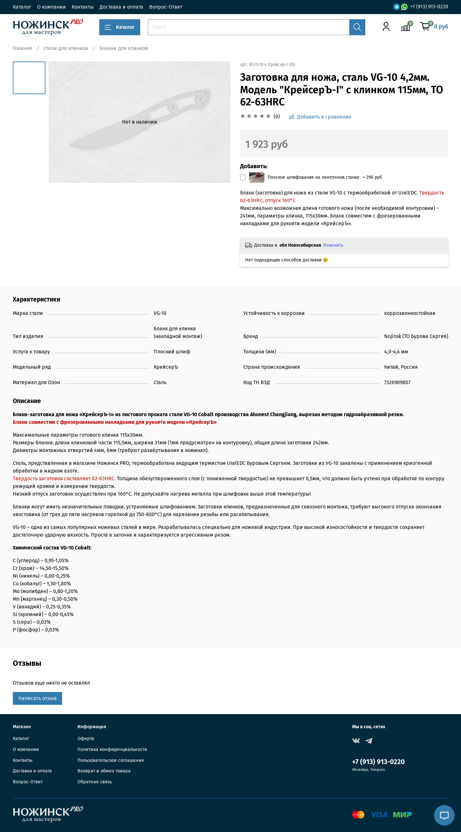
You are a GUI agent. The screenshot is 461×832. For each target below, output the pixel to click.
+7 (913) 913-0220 (429, 7)
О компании (51, 7)
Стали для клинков (66, 48)
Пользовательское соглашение (110, 760)
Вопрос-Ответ (165, 7)
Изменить (333, 245)
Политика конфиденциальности (112, 749)
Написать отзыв (37, 698)
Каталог (22, 7)
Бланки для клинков (124, 48)
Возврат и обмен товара (104, 771)
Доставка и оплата (121, 7)
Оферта (85, 738)
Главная (22, 48)
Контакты (83, 7)
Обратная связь (94, 782)
